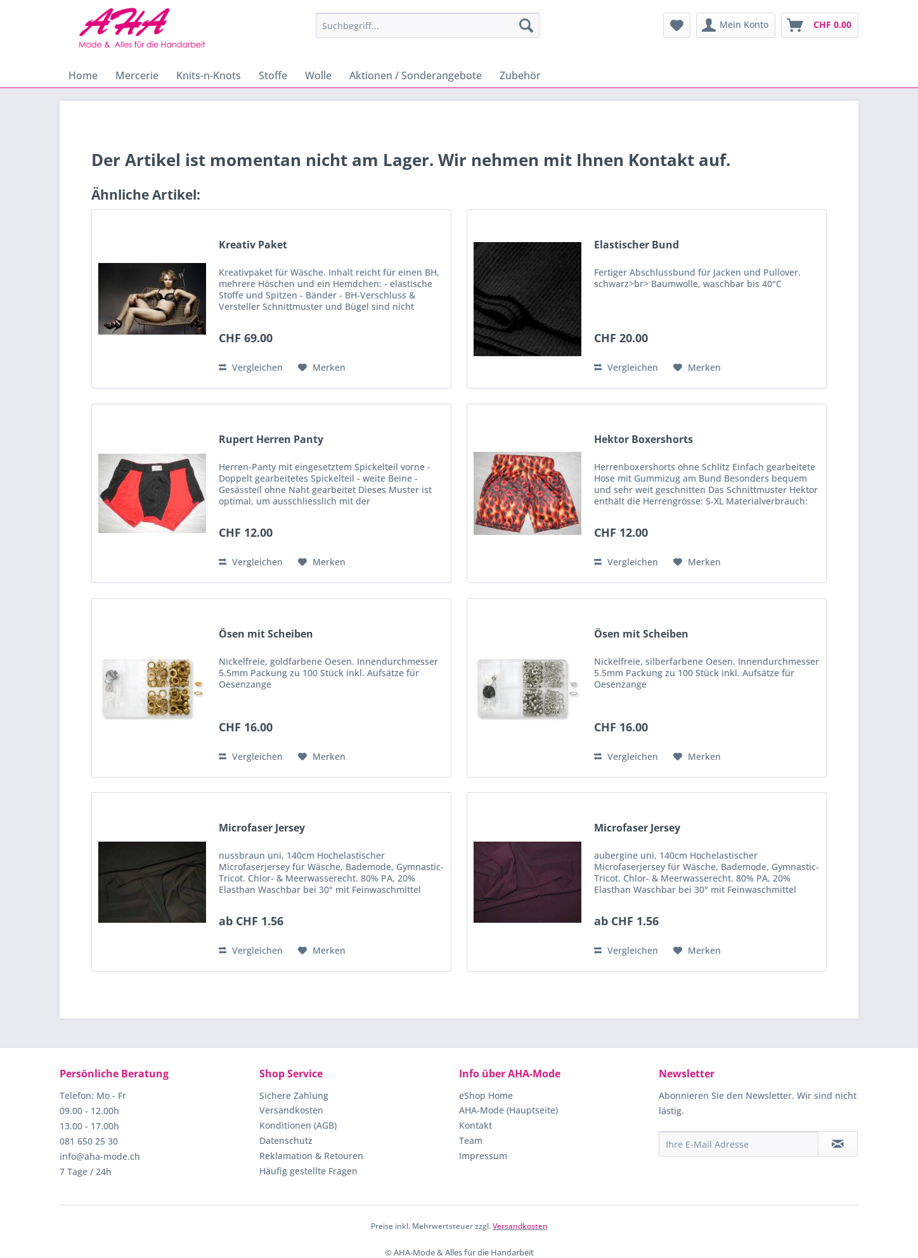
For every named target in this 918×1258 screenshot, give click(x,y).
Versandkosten (291, 1110)
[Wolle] (318, 75)
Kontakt (475, 1125)
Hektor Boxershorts (643, 439)
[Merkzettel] (676, 25)
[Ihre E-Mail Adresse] (738, 1144)
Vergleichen (251, 367)
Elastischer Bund (636, 245)
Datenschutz (286, 1140)
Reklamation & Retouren (311, 1156)
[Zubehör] (520, 75)
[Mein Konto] (735, 25)
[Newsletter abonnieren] (838, 1144)
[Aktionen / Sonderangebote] (415, 75)
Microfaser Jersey (262, 828)
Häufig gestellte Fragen (308, 1171)
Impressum (483, 1156)
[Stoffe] (273, 75)
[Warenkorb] (819, 25)
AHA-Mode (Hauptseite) (508, 1110)
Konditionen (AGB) (298, 1125)
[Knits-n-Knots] (208, 75)
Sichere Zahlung (293, 1095)
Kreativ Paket (253, 245)
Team (470, 1140)
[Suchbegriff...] (428, 25)
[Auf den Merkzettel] (322, 367)
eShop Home (486, 1095)
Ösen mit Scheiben (266, 634)
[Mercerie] (137, 75)
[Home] (83, 75)
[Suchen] (526, 25)
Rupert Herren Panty (271, 439)
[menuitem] (428, 25)
